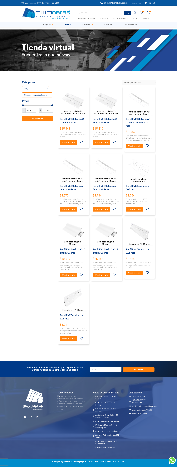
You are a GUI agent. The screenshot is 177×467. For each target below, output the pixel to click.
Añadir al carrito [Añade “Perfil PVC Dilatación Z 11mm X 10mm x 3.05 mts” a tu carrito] (135, 146)
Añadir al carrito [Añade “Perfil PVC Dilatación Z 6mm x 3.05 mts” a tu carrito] (68, 209)
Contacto (145, 18)
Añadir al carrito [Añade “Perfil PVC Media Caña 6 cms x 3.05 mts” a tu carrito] (68, 275)
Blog (135, 18)
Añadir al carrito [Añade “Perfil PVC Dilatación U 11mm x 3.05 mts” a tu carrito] (68, 142)
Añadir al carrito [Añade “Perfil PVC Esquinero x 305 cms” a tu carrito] (135, 209)
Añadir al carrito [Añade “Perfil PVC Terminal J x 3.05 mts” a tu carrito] (135, 273)
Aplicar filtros (37, 118)
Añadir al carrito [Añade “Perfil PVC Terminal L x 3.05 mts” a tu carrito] (68, 338)
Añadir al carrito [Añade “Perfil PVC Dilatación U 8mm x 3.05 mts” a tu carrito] (101, 142)
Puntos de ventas (120, 18)
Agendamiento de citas (86, 18)
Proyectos (104, 18)
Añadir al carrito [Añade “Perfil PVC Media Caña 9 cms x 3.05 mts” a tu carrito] (101, 275)
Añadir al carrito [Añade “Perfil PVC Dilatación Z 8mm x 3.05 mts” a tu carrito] (101, 209)
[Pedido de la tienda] (139, 82)
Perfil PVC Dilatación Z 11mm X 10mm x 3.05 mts (138, 122)
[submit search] (127, 13)
